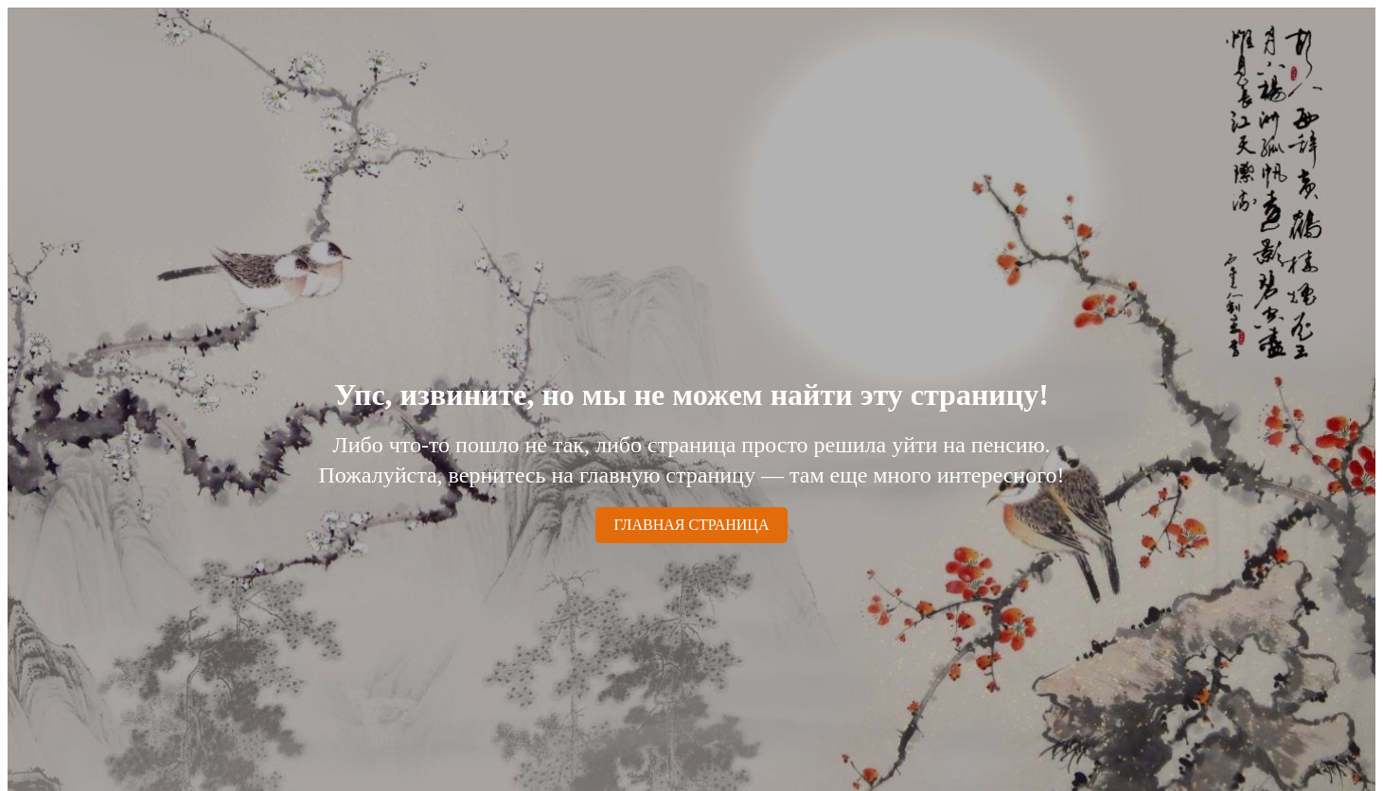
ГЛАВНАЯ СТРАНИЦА (692, 525)
